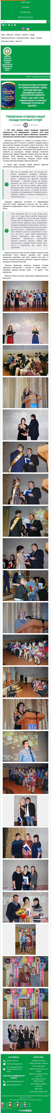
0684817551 (20, 1082)
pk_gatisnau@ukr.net (14, 1085)
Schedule (25, 7)
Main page (25, 2)
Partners (39, 38)
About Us (19, 41)
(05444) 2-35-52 (12, 1061)
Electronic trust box (25, 17)
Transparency (25, 12)
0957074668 (11, 1082)
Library (32, 38)
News (3, 35)
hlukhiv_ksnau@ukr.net (14, 1064)
